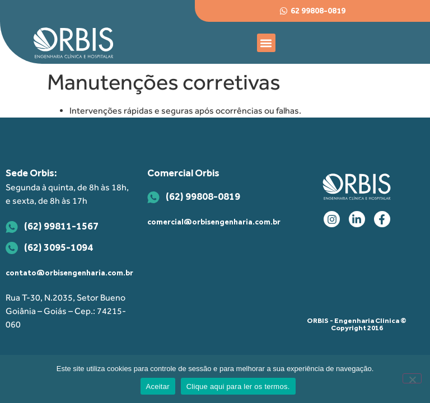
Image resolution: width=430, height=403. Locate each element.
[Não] (412, 378)
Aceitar (158, 386)
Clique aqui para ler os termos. (238, 386)
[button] (266, 43)
